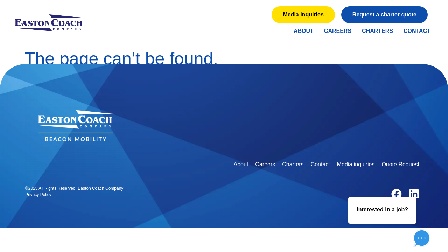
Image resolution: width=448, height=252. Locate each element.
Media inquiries (356, 164)
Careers (337, 31)
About (304, 31)
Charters (377, 31)
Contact (417, 31)
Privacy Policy (38, 194)
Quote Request (400, 164)
